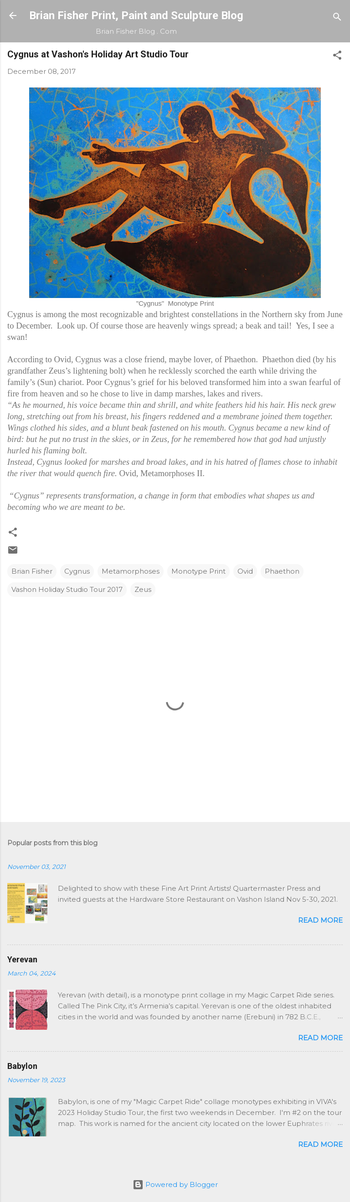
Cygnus (77, 571)
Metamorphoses (131, 571)
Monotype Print (198, 571)
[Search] (337, 18)
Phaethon (282, 571)
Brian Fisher (31, 571)
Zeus (142, 589)
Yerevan (22, 959)
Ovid (245, 571)
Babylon (22, 1066)
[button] (337, 57)
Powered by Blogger (175, 1184)
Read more (320, 920)
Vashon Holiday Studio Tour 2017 (67, 589)
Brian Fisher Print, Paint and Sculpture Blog (136, 15)
